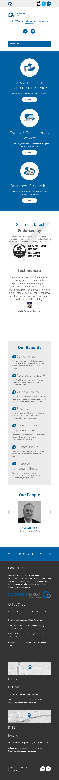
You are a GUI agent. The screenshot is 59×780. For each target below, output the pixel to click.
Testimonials (30, 270)
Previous (9, 512)
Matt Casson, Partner (29, 311)
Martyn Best (29, 527)
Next (50, 512)
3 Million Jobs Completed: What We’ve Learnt (27, 620)
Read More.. (30, 99)
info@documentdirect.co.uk (24, 703)
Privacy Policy (13, 771)
